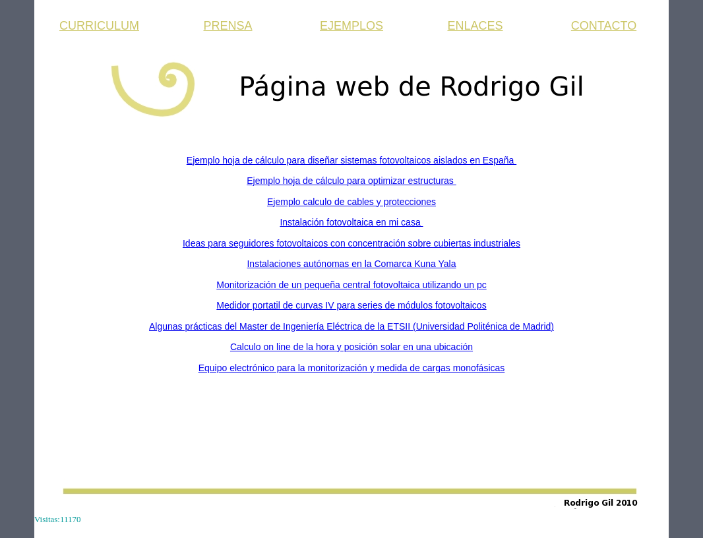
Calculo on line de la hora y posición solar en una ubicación (351, 347)
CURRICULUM (99, 25)
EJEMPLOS (351, 25)
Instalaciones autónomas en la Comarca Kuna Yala (351, 263)
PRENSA (227, 25)
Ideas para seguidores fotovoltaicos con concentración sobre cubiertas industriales (351, 243)
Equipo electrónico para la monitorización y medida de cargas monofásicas (352, 368)
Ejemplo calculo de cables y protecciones (351, 201)
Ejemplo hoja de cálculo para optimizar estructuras (351, 180)
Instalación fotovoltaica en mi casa (351, 222)
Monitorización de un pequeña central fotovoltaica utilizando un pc (351, 285)
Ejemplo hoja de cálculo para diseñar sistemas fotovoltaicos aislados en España (351, 160)
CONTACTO (603, 25)
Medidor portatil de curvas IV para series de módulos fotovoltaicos (351, 305)
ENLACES (475, 25)
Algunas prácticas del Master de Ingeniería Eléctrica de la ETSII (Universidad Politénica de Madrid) (351, 326)
